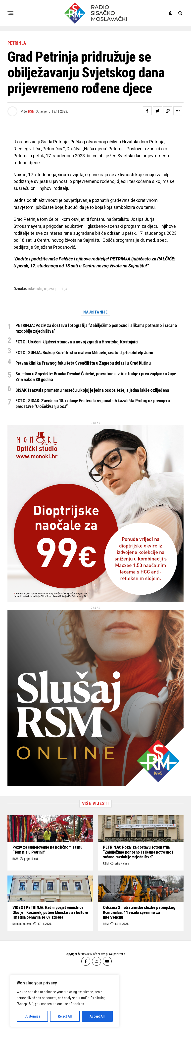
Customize (32, 1016)
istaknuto (35, 289)
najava (49, 289)
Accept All (97, 1016)
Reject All (65, 1016)
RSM (31, 111)
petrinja (61, 289)
